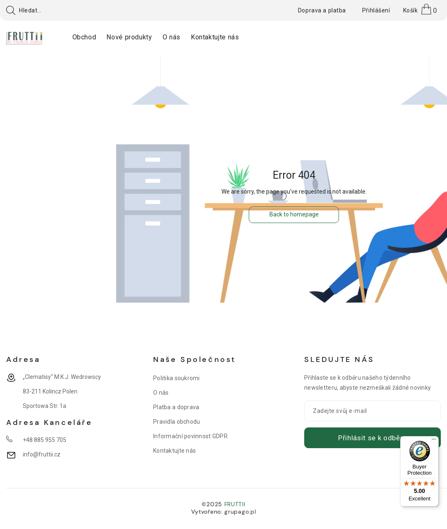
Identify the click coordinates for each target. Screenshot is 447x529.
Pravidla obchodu (176, 421)
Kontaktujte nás (174, 450)
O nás (160, 392)
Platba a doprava (176, 407)
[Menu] (434, 441)
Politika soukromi (176, 378)
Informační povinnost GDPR (190, 436)
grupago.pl (240, 511)
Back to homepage (294, 214)
